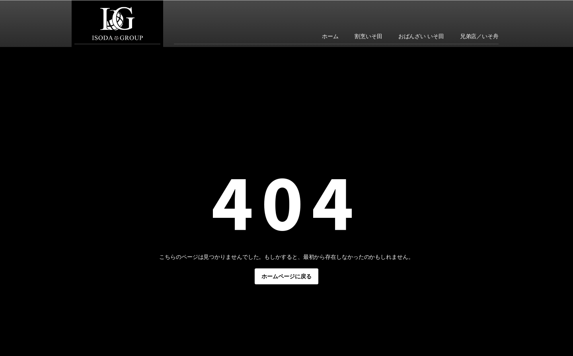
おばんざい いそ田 (421, 36)
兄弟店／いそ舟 (479, 36)
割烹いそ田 (368, 36)
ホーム (330, 36)
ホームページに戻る (286, 276)
